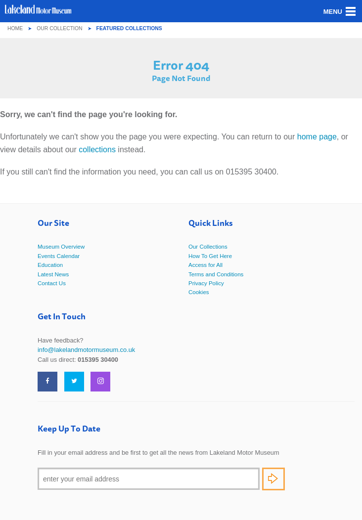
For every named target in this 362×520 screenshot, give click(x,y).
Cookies (198, 292)
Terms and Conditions (215, 274)
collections (97, 149)
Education (50, 265)
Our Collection (59, 28)
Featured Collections (129, 28)
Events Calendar (59, 256)
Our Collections (207, 247)
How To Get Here (210, 256)
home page (317, 136)
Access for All (205, 265)
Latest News (53, 274)
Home (15, 28)
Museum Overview (61, 247)
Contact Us (52, 283)
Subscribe (273, 479)
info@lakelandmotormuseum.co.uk (86, 349)
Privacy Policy (206, 283)
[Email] (149, 479)
